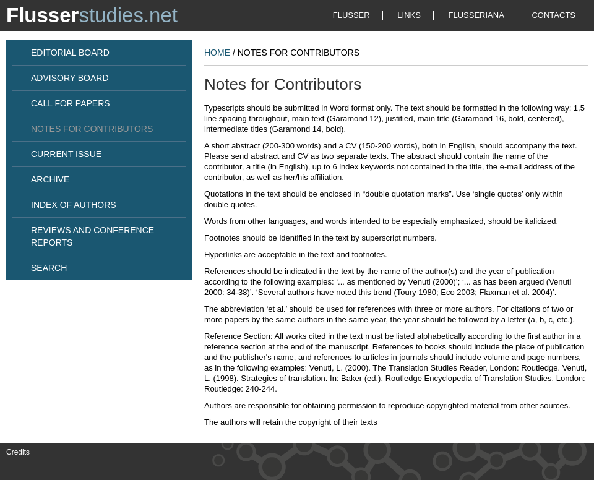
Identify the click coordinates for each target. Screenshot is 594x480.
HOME (217, 53)
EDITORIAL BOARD (70, 53)
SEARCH (49, 268)
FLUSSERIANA (476, 15)
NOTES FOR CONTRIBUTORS (92, 129)
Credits (18, 452)
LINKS (409, 15)
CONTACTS (553, 15)
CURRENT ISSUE (66, 154)
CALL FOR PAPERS (70, 103)
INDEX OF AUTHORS (73, 205)
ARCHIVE (50, 179)
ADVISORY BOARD (70, 78)
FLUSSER (351, 15)
